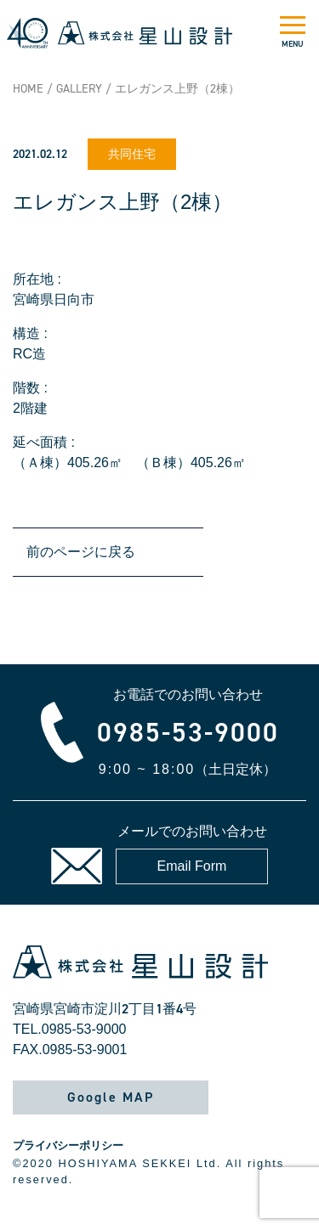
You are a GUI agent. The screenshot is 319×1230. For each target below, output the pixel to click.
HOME (28, 89)
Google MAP (110, 1097)
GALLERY (79, 89)
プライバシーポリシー (68, 1145)
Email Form (192, 866)
